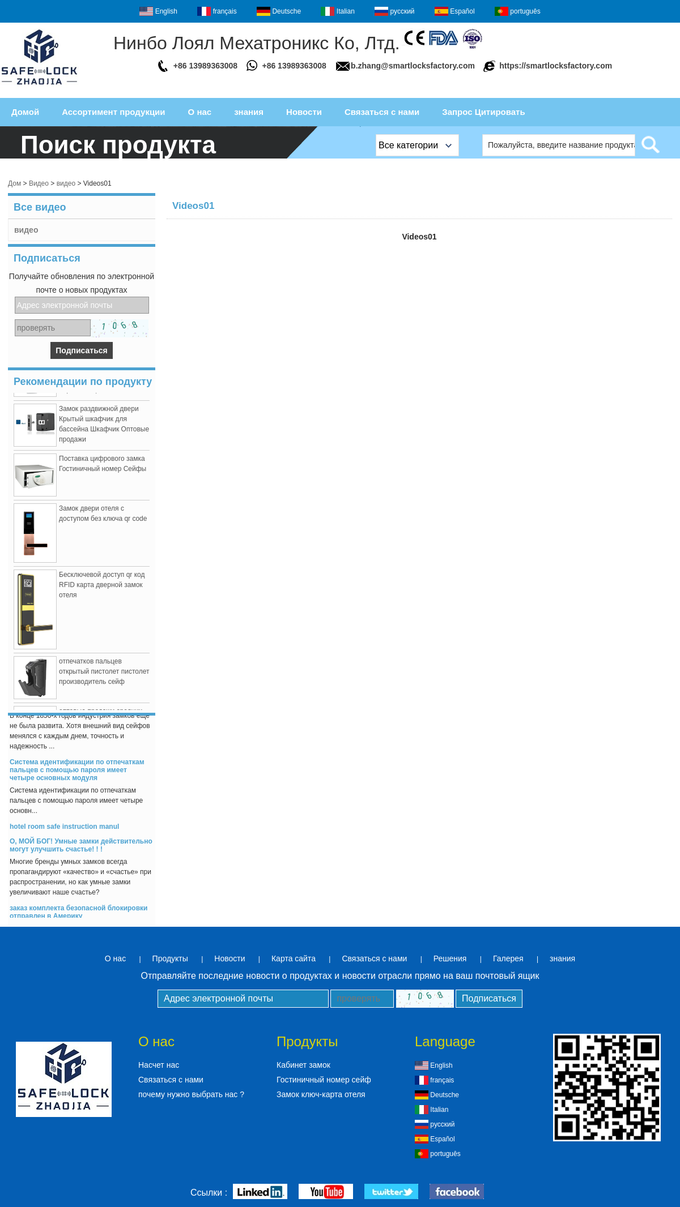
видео (66, 183)
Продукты (170, 958)
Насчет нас (158, 1064)
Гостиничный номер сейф (324, 1079)
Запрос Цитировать (483, 112)
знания (249, 112)
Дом (14, 183)
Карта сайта (293, 958)
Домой (25, 112)
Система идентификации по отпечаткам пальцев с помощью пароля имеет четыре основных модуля (77, 773)
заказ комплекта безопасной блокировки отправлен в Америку (78, 915)
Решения (450, 958)
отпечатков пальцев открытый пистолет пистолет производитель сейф (104, 674)
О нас (200, 112)
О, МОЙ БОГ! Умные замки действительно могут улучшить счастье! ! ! (81, 848)
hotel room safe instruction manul (64, 829)
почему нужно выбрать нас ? (191, 1094)
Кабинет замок (303, 1064)
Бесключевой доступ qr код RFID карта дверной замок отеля (102, 587)
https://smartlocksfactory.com (555, 65)
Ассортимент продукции (113, 112)
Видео (39, 183)
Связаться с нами (382, 112)
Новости (304, 112)
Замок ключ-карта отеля (321, 1094)
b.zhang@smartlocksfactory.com (413, 65)
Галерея (508, 958)
